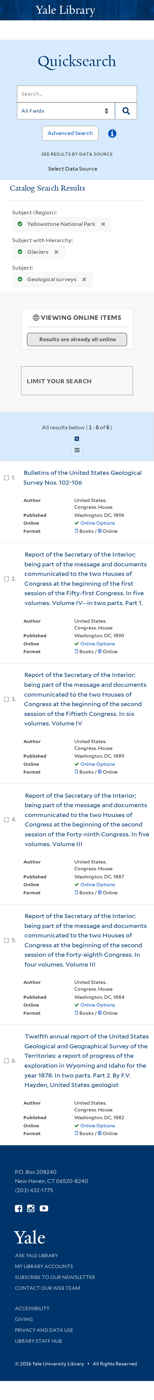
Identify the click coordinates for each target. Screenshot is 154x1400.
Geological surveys (45, 279)
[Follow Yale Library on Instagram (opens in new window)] (30, 1208)
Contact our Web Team (47, 1288)
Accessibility (32, 1308)
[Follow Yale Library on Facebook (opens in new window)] (18, 1208)
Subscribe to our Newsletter (55, 1277)
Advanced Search (70, 133)
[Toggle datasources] (103, 169)
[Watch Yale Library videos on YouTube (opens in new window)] (44, 1208)
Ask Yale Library (36, 1255)
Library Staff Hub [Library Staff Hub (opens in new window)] (38, 1341)
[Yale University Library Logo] (77, 10)
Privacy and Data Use (44, 1330)
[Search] (77, 93)
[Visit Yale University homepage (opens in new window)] (29, 1235)
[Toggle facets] (120, 380)
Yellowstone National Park (55, 224)
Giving (24, 1319)
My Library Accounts (44, 1266)
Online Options (97, 523)
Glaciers (32, 252)
